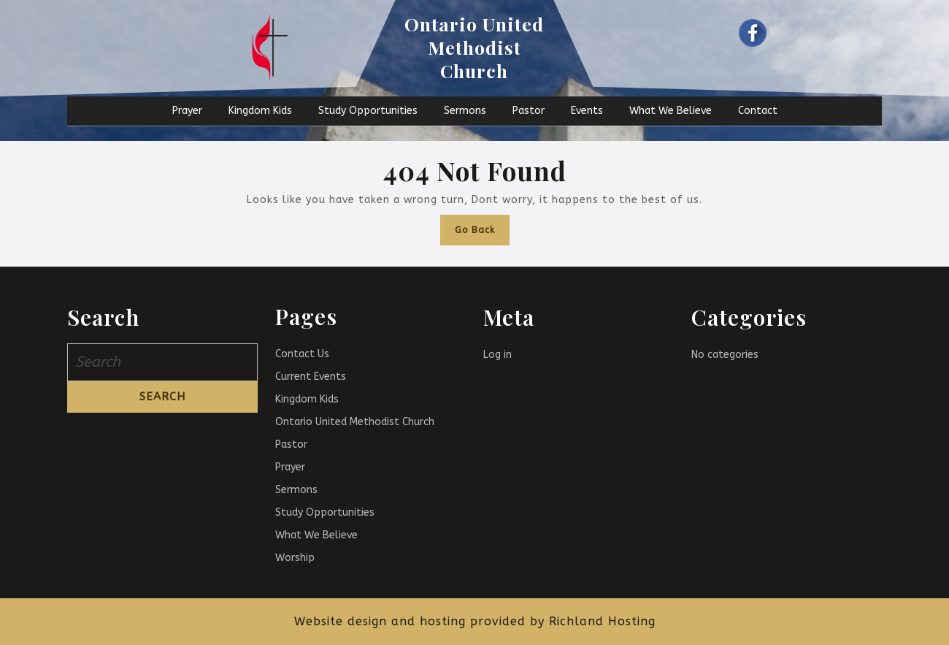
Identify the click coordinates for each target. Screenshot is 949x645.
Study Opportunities (368, 110)
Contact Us (302, 354)
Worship (295, 558)
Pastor (528, 110)
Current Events (310, 376)
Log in (497, 354)
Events (587, 110)
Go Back (482, 225)
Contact (757, 110)
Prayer (187, 110)
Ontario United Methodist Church (474, 47)
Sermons (465, 110)
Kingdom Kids (260, 110)
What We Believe (670, 110)
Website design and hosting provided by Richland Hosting (475, 621)
